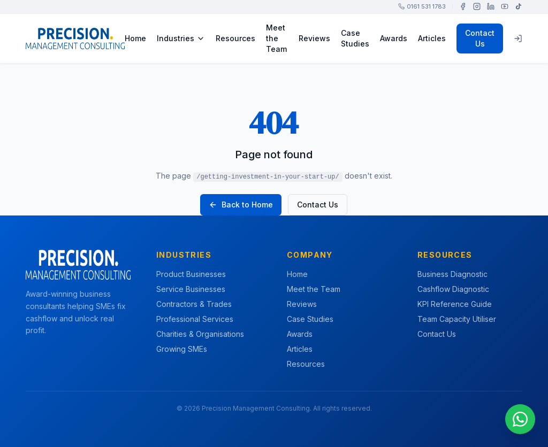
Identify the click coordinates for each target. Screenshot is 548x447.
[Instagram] (477, 6)
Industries (181, 38)
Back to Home (241, 204)
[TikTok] (518, 6)
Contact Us (479, 38)
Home (135, 38)
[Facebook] (463, 6)
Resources (235, 38)
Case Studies (355, 38)
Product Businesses (191, 274)
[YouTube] (504, 6)
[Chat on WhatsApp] (520, 419)
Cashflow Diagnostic (453, 289)
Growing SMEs (181, 348)
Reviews (314, 38)
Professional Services (194, 318)
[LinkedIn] (490, 6)
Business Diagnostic (452, 274)
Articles (432, 38)
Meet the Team (276, 38)
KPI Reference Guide (454, 304)
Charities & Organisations (200, 333)
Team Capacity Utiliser (456, 318)
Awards (393, 38)
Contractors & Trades (194, 304)
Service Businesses (190, 289)
